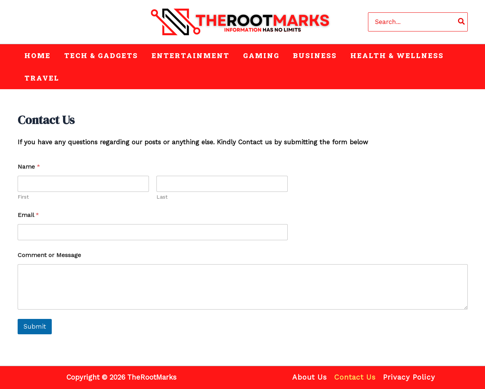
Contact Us (355, 377)
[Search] (461, 22)
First (23, 197)
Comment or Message (49, 255)
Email (28, 214)
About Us (309, 377)
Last (162, 197)
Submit (34, 326)
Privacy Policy (409, 377)
